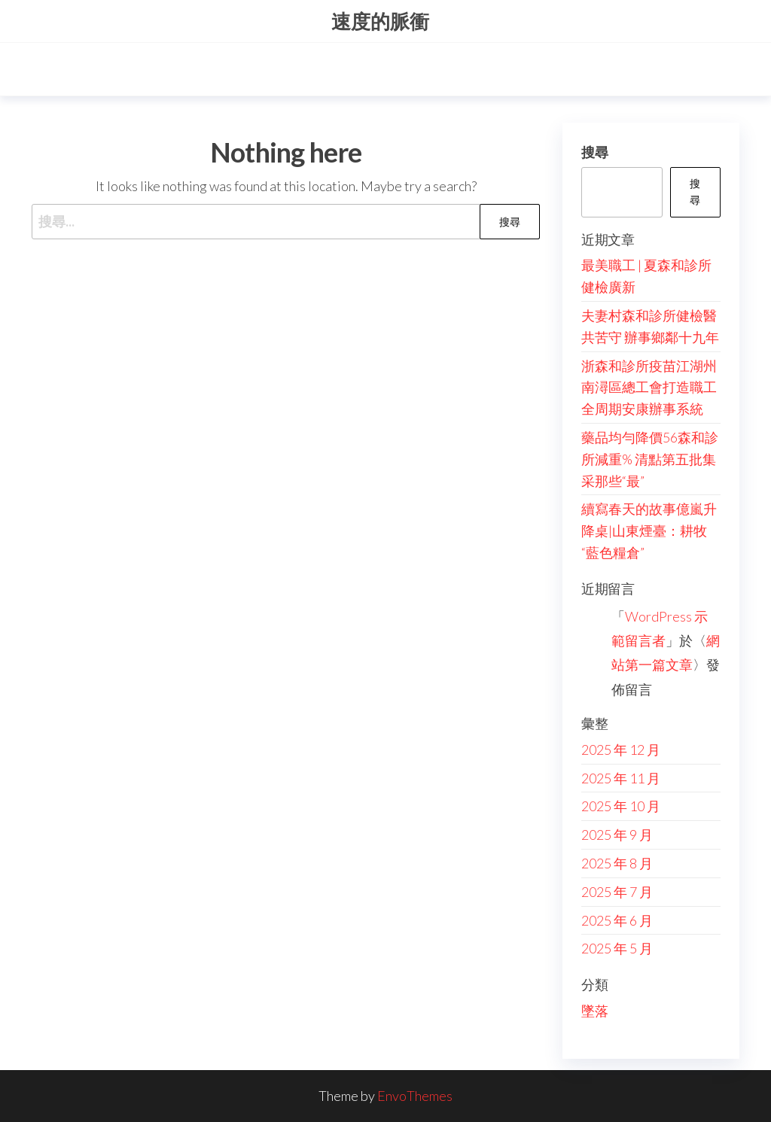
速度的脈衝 (380, 21)
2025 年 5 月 (617, 948)
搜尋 (594, 152)
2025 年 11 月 (620, 778)
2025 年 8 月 (617, 863)
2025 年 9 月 (617, 834)
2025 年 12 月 (620, 749)
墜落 (594, 1010)
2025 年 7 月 (617, 891)
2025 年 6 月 (617, 920)
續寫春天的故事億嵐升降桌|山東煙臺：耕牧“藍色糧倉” (649, 530)
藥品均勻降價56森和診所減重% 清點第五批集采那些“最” (649, 459)
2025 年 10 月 (620, 806)
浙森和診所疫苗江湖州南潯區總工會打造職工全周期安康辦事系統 (649, 387)
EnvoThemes (415, 1095)
